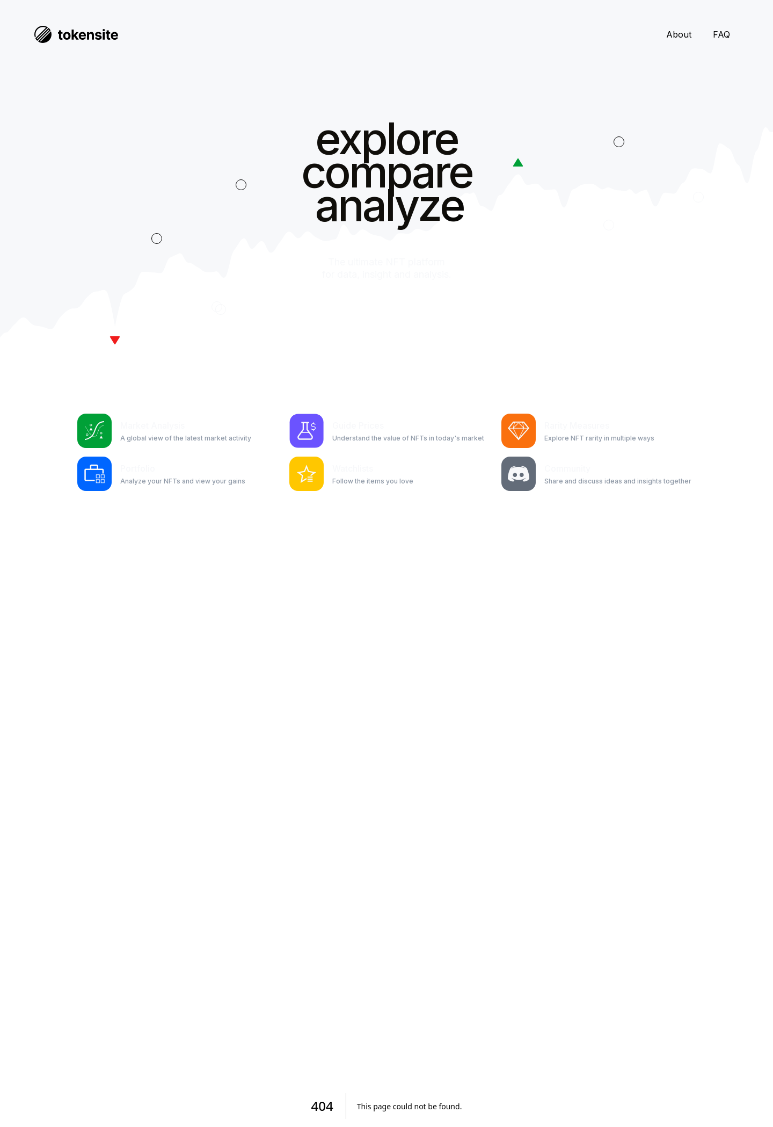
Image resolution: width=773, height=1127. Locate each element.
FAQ (721, 34)
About (678, 34)
